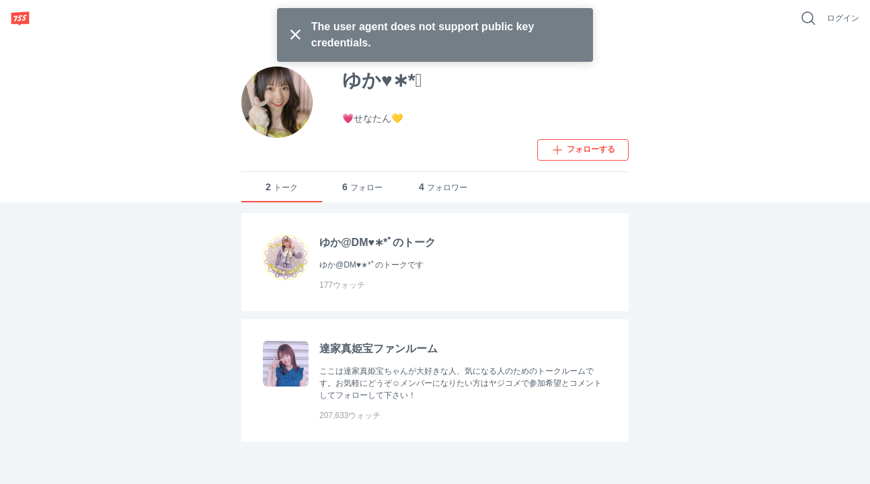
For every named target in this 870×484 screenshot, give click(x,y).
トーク (282, 187)
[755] (20, 18)
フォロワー (443, 187)
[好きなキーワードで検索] (808, 18)
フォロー (362, 187)
